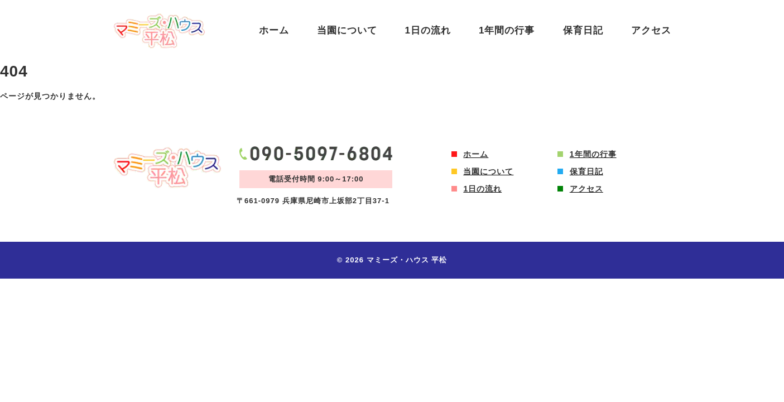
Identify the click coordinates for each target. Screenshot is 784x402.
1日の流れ (428, 30)
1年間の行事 (507, 30)
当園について (347, 30)
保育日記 (583, 30)
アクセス (651, 30)
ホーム (274, 30)
